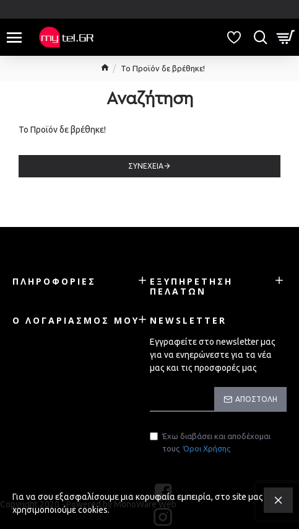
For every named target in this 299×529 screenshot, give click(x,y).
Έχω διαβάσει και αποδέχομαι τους (210, 443)
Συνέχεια (145, 166)
